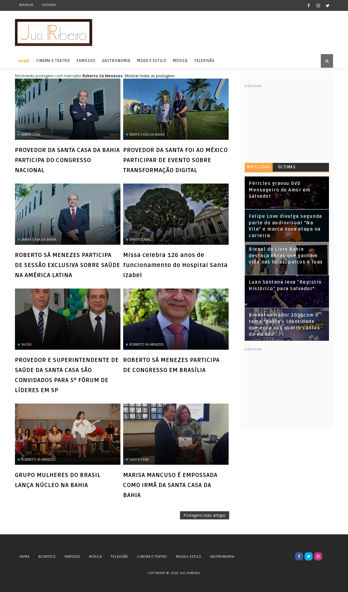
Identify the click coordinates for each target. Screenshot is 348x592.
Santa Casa (31, 134)
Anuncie (26, 4)
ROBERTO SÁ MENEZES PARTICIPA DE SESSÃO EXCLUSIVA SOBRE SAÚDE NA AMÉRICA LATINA (67, 265)
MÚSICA (95, 556)
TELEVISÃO (119, 556)
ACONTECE (47, 556)
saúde (26, 344)
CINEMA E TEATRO (152, 556)
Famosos (86, 60)
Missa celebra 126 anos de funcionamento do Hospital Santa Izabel (175, 265)
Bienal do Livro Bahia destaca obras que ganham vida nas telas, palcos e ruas (286, 256)
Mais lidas (258, 167)
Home (24, 60)
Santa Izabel (140, 239)
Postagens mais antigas (205, 515)
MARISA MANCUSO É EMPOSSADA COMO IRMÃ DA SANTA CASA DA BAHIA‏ (170, 485)
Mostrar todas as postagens (150, 75)
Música (180, 60)
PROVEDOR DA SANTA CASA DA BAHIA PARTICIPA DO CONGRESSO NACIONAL (67, 160)
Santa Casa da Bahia (147, 134)
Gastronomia (116, 60)
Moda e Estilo (151, 60)
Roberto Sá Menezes (146, 344)
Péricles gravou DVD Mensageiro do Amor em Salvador (279, 190)
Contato (49, 4)
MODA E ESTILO (188, 556)
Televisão (204, 60)
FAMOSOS (72, 556)
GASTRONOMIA (222, 556)
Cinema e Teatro (53, 60)
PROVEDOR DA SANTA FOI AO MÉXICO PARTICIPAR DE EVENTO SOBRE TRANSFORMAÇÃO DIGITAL (175, 160)
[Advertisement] (285, 122)
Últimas (287, 167)
